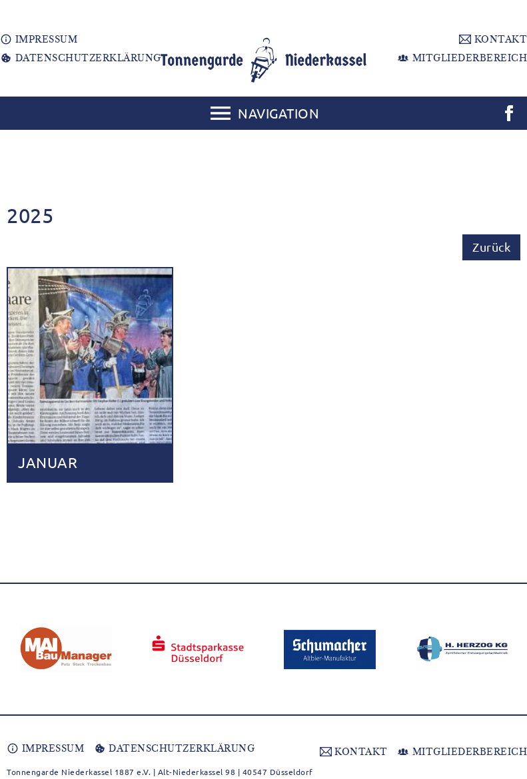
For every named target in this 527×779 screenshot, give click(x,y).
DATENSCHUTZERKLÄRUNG (80, 58)
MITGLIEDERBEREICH (462, 58)
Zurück (491, 247)
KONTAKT (493, 39)
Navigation (278, 113)
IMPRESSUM (38, 39)
